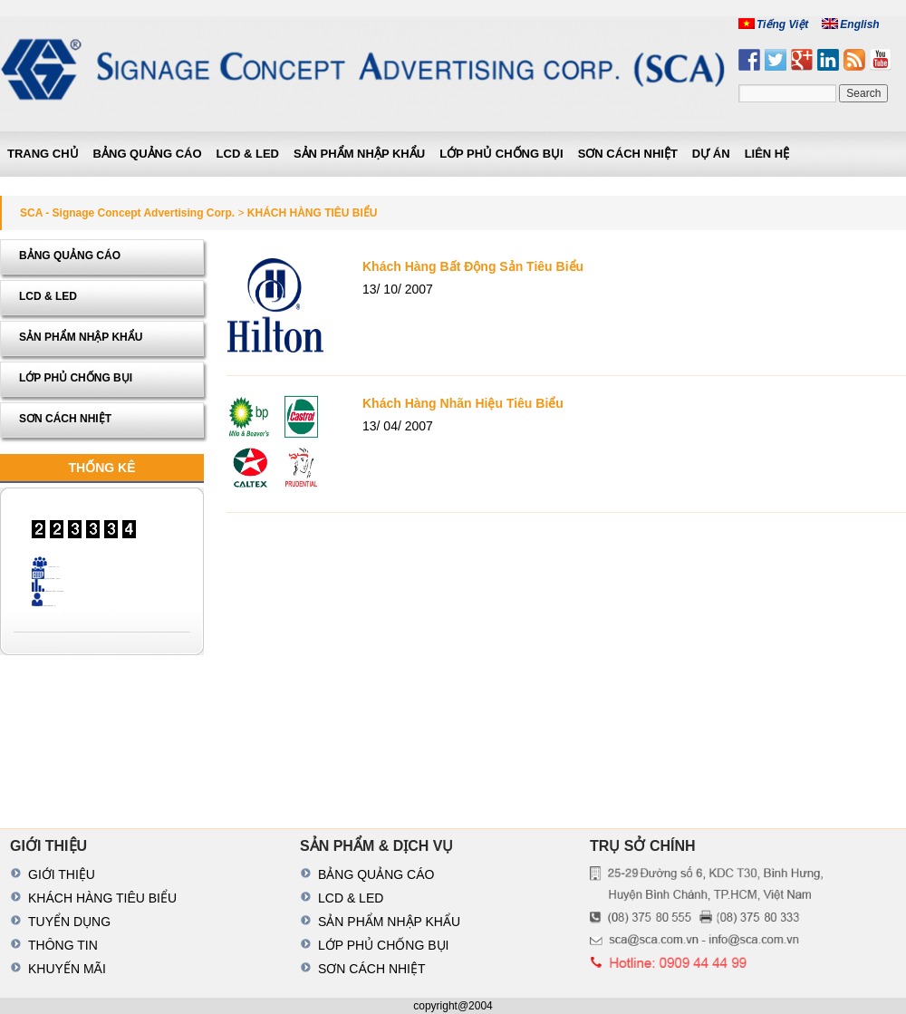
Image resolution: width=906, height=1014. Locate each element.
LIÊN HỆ (767, 153)
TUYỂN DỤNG (69, 921)
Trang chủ (43, 153)
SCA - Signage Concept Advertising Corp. (127, 213)
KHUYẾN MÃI (67, 968)
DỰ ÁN (711, 153)
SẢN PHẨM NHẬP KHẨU (359, 153)
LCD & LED (248, 153)
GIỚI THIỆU (61, 874)
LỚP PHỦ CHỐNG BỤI (501, 153)
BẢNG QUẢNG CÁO (147, 153)
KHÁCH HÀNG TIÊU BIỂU (102, 898)
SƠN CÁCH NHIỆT (628, 153)
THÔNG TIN (63, 945)
